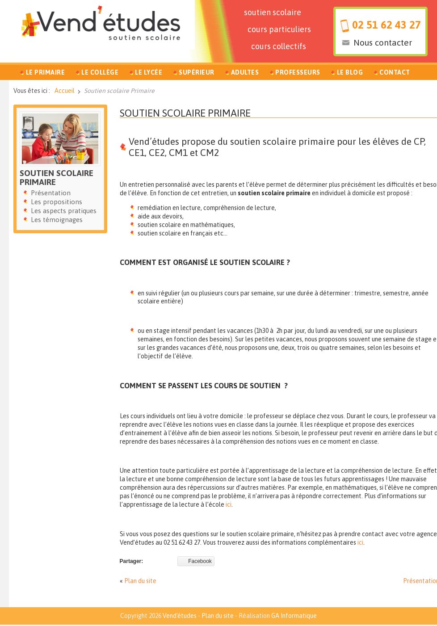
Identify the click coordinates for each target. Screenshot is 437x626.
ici (228, 504)
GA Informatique (294, 615)
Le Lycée (148, 72)
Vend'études (180, 615)
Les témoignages (57, 219)
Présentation (51, 193)
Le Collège (99, 72)
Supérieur (196, 72)
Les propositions (56, 202)
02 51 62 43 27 (386, 25)
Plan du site (140, 580)
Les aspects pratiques (64, 210)
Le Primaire (45, 72)
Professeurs (297, 72)
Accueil (65, 90)
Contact (394, 72)
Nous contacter (382, 42)
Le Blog (350, 72)
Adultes (245, 72)
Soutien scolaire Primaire (185, 113)
